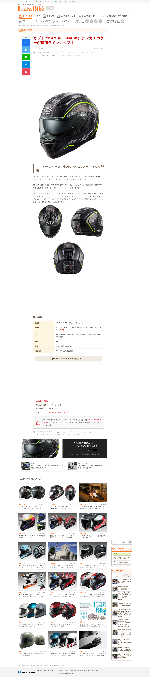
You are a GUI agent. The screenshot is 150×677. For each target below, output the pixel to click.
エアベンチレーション (81, 52)
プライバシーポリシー (60, 670)
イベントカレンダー (68, 16)
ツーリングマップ (63, 21)
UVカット (58, 52)
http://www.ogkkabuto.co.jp (58, 412)
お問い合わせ (94, 670)
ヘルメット (70, 55)
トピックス (27, 16)
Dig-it (40, 670)
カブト (92, 52)
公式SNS (79, 21)
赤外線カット (79, 55)
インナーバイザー (68, 52)
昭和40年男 (72, 1)
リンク (25, 21)
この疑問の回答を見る (122, 562)
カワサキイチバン (61, 1)
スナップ (50, 16)
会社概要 (48, 670)
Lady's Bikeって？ (50, 8)
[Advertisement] (68, 296)
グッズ (45, 48)
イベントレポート (90, 16)
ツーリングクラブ (42, 21)
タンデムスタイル (36, 1)
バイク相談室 (109, 16)
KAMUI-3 (39, 52)
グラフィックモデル (42, 55)
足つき (37, 16)
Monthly (126, 576)
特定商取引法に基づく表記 (79, 670)
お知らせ (125, 16)
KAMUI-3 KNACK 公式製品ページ (68, 358)
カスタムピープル (49, 1)
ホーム (19, 25)
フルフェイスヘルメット (57, 55)
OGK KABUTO (48, 52)
